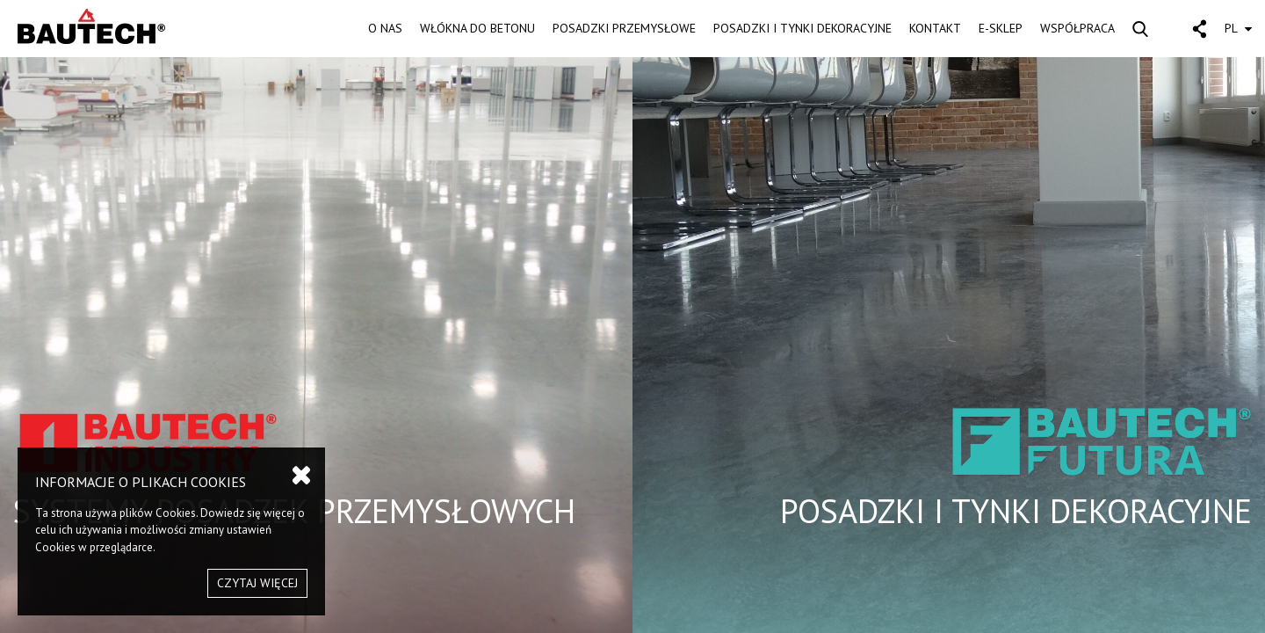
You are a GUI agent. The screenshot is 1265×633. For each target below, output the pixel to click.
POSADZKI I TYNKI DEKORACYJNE (802, 28)
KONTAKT (935, 28)
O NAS (385, 28)
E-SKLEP (1001, 28)
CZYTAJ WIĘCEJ (257, 583)
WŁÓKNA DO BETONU (477, 28)
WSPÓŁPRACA (1077, 28)
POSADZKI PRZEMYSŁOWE (624, 28)
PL (1238, 28)
